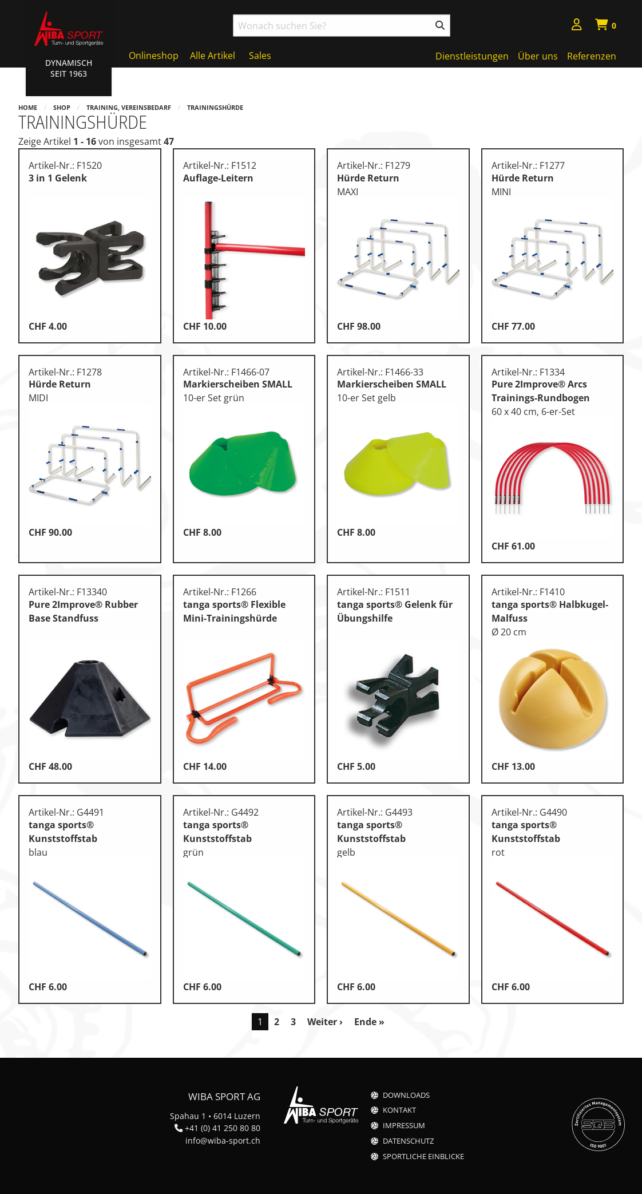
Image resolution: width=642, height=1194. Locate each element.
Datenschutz (408, 1141)
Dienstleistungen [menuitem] (472, 56)
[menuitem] (577, 26)
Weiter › (325, 1021)
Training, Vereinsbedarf (128, 107)
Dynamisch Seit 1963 (68, 68)
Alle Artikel (212, 55)
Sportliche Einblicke (423, 1156)
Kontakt (399, 1110)
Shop (61, 107)
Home (27, 107)
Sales (260, 55)
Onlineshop (154, 55)
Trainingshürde (215, 107)
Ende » (369, 1021)
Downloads (406, 1095)
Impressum (404, 1125)
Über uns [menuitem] (538, 56)
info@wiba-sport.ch (222, 1140)
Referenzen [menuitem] (591, 56)
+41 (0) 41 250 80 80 (222, 1127)
